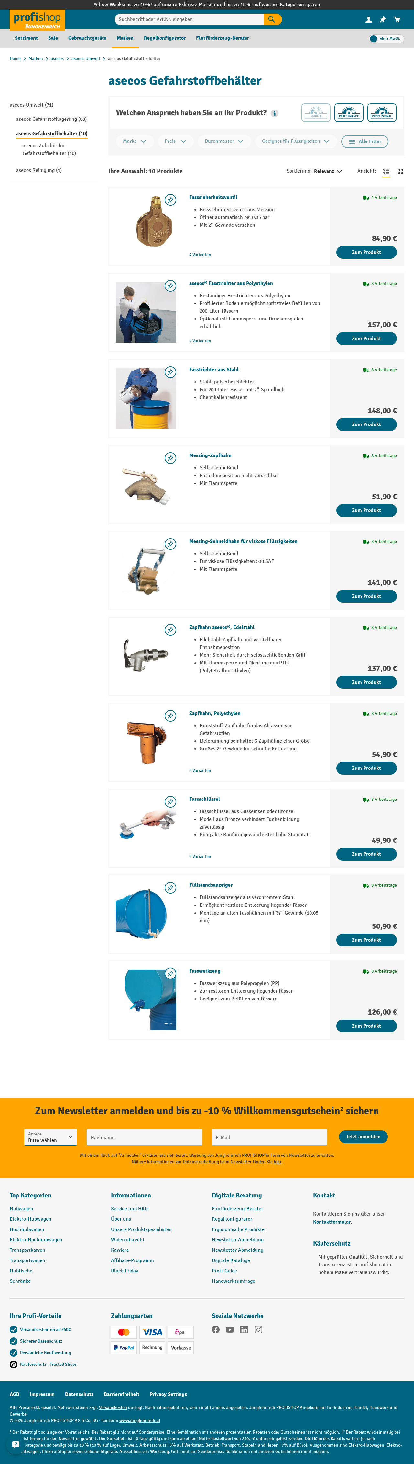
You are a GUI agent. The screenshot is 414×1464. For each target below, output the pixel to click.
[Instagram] (258, 1331)
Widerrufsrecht (128, 1240)
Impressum (42, 1394)
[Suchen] (273, 19)
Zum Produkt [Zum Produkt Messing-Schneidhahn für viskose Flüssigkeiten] (366, 596)
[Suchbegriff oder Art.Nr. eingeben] (189, 19)
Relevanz (328, 171)
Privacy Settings (168, 1394)
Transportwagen (27, 1261)
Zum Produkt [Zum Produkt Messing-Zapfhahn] (366, 510)
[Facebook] (216, 1331)
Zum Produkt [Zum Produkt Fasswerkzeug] (366, 1026)
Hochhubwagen (27, 1230)
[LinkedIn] (244, 1331)
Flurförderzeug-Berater (237, 1209)
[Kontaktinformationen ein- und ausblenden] (16, 1448)
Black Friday (124, 1271)
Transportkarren (27, 1250)
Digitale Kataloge (231, 1261)
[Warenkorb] (397, 19)
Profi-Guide (224, 1271)
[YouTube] (230, 1331)
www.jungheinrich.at (139, 1420)
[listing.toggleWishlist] (170, 200)
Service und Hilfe (130, 1209)
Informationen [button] (131, 1195)
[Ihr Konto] (369, 19)
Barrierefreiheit (121, 1394)
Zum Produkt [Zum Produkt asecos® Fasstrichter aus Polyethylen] (366, 338)
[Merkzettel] (383, 19)
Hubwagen (21, 1209)
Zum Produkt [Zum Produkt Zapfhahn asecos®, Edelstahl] (366, 682)
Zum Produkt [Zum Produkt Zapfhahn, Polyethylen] (366, 768)
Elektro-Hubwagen (30, 1219)
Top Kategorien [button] (30, 1195)
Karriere (120, 1250)
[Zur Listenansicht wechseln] (386, 171)
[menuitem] (369, 19)
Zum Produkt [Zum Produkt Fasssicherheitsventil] (366, 252)
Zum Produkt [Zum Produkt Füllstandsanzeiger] (366, 940)
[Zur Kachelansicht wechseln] (400, 171)
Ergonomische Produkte (238, 1230)
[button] (274, 113)
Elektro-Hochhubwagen (36, 1240)
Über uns (121, 1219)
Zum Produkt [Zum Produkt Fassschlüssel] (366, 854)
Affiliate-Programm (132, 1261)
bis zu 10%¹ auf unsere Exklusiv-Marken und (176, 5)
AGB (14, 1394)
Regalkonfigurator (232, 1219)
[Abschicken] (363, 1136)
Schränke (20, 1281)
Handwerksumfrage (233, 1281)
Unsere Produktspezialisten (141, 1230)
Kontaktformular (332, 1222)
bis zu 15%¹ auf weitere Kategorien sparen (273, 5)
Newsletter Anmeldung (238, 1240)
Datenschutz (79, 1394)
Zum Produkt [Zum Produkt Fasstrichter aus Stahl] (366, 424)
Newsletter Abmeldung (237, 1250)
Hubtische (21, 1271)
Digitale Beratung (237, 1195)
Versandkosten (113, 1407)
